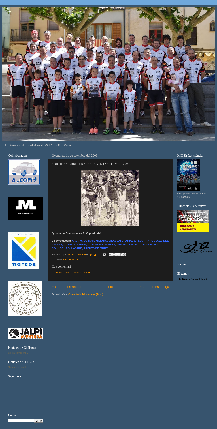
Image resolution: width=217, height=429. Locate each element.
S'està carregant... (18, 352)
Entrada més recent (66, 287)
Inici (110, 287)
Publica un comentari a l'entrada (73, 272)
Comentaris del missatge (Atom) (85, 294)
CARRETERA (70, 259)
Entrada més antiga (154, 287)
